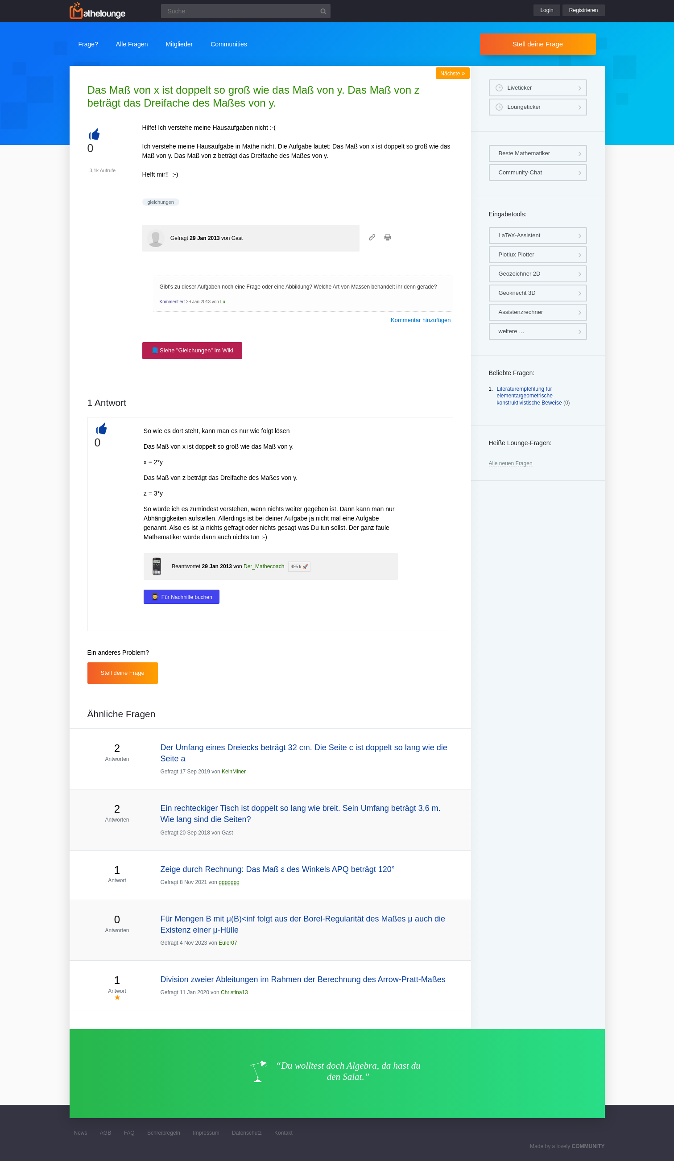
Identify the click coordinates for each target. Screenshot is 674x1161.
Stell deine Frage (538, 44)
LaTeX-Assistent (520, 235)
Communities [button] (229, 44)
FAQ (129, 1133)
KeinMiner (234, 771)
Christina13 (234, 992)
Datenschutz (247, 1133)
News (80, 1133)
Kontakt (283, 1133)
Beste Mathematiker (524, 153)
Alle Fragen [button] (132, 44)
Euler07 (228, 943)
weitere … (512, 331)
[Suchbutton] (323, 11)
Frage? (88, 44)
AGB (105, 1133)
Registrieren (583, 10)
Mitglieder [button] (179, 44)
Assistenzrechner (521, 312)
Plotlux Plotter (516, 254)
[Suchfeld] (246, 11)
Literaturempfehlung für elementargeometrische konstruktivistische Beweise (529, 396)
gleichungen (161, 202)
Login (546, 10)
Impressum (206, 1133)
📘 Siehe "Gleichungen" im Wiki (192, 350)
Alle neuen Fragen (511, 463)
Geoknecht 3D (517, 292)
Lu (222, 301)
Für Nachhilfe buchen (186, 597)
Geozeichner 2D (520, 273)
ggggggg (229, 882)
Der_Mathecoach (264, 566)
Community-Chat (520, 172)
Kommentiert (172, 301)
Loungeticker (524, 106)
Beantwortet (186, 566)
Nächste (452, 73)
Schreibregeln (163, 1133)
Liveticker (520, 87)
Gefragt (179, 238)
